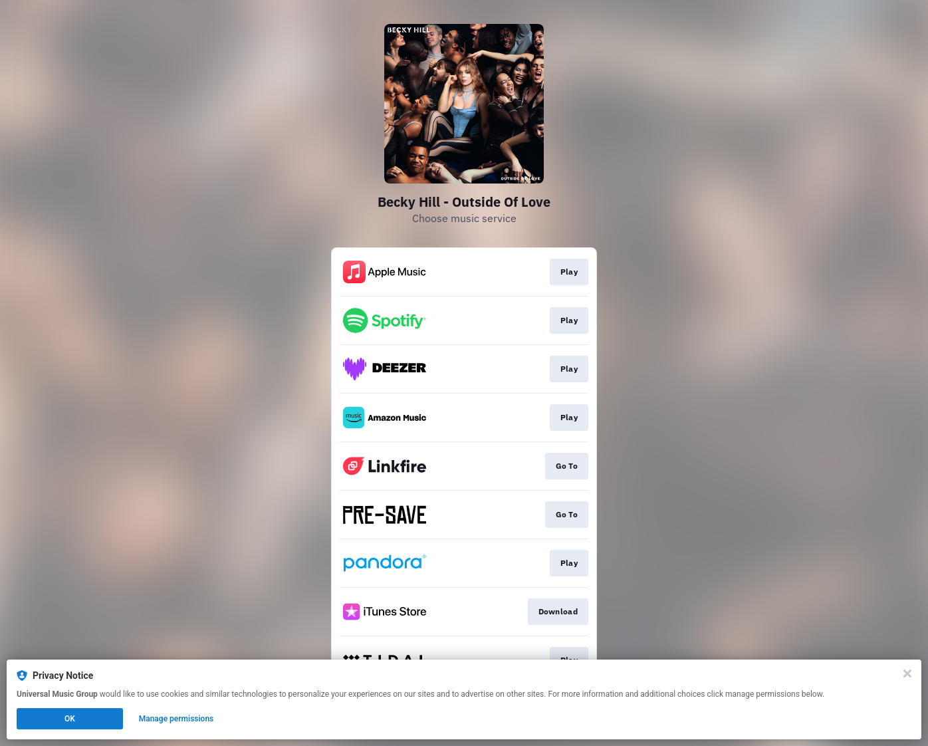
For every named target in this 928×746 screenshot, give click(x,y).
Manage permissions (176, 718)
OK (69, 718)
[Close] (907, 673)
